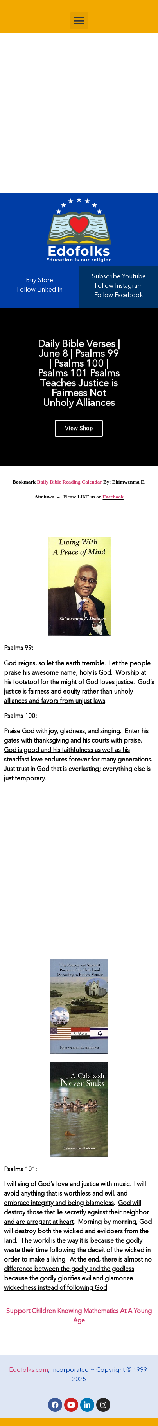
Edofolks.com (28, 1370)
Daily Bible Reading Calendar (69, 482)
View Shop (79, 431)
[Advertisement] (79, 113)
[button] (79, 20)
